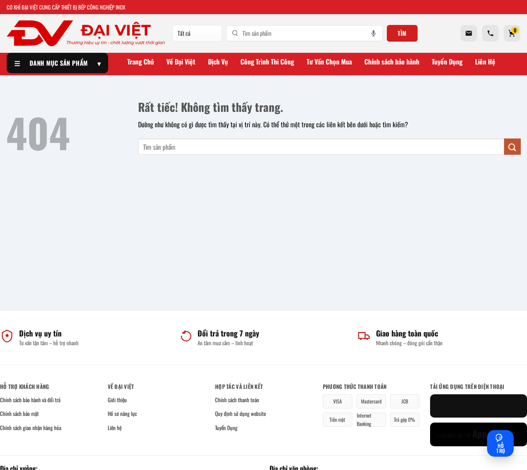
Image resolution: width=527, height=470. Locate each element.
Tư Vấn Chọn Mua (329, 62)
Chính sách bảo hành (391, 62)
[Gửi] (512, 147)
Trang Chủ (140, 62)
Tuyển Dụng (447, 62)
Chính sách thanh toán (237, 400)
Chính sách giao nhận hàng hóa (30, 427)
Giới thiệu (117, 400)
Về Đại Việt (180, 62)
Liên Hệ (485, 62)
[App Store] (478, 434)
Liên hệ (114, 427)
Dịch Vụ (218, 62)
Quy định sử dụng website (240, 413)
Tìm (402, 33)
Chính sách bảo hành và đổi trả (30, 400)
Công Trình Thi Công (267, 62)
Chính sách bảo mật (19, 413)
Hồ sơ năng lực (122, 413)
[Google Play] (478, 406)
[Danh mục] (197, 33)
